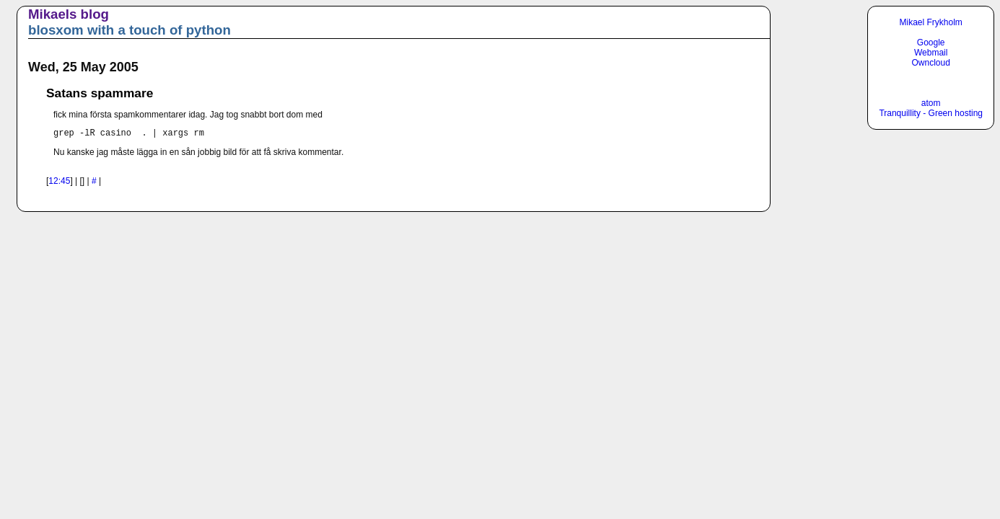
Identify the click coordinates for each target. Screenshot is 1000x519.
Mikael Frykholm (931, 22)
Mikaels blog (68, 14)
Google (931, 42)
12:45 (59, 183)
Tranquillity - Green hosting (931, 113)
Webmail (930, 53)
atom (931, 103)
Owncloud (931, 63)
